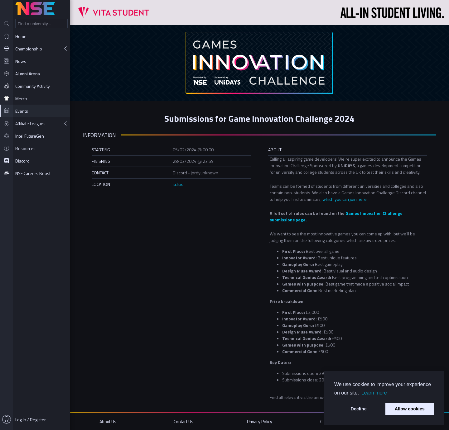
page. (301, 219)
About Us (107, 421)
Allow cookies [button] (410, 408)
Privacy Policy (259, 421)
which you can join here (344, 199)
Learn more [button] (374, 392)
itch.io (178, 184)
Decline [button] (359, 408)
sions (289, 219)
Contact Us (183, 421)
